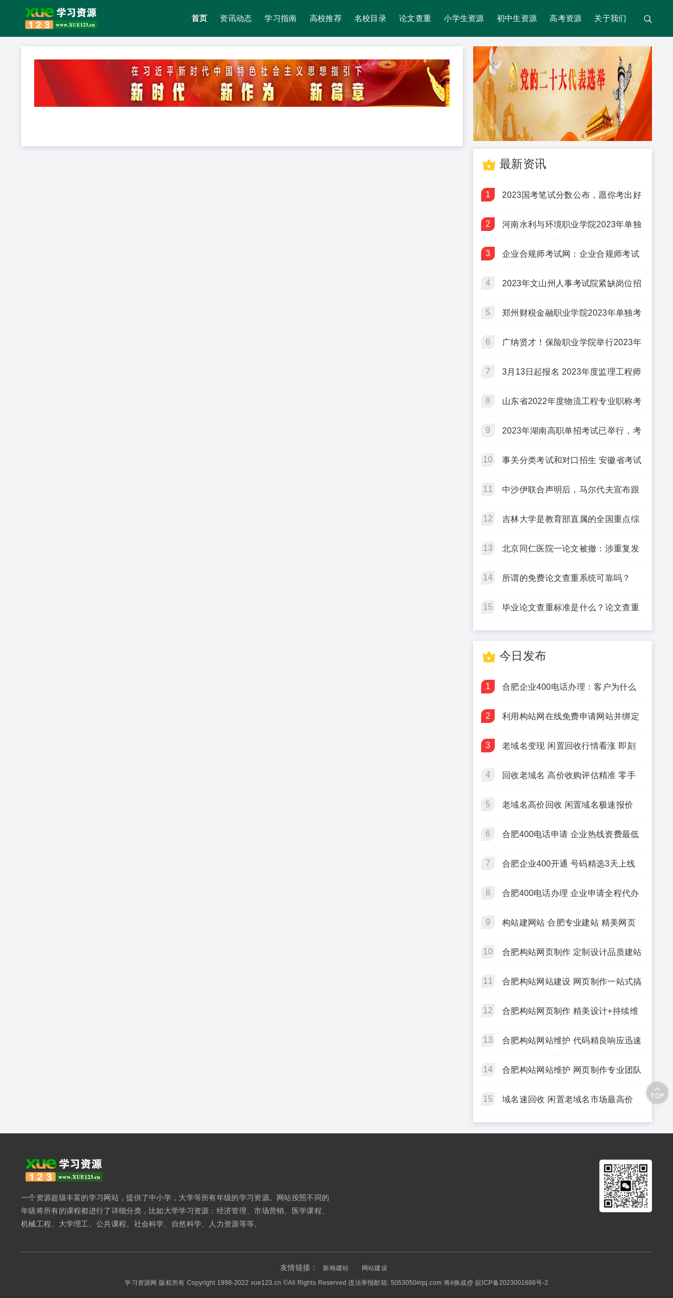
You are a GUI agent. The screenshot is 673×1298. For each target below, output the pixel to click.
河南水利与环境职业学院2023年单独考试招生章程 (571, 229)
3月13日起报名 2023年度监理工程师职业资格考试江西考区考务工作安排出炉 (571, 376)
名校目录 (370, 18)
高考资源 (565, 18)
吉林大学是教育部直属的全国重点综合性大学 (570, 524)
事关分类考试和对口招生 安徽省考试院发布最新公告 (572, 465)
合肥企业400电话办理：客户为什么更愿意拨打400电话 (569, 691)
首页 (199, 18)
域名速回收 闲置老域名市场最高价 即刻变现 (567, 1104)
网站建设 (375, 1268)
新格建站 (336, 1268)
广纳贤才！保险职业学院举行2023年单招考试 (571, 347)
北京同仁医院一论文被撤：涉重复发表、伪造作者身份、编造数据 (570, 553)
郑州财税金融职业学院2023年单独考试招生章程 (571, 317)
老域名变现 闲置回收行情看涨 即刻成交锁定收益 (569, 750)
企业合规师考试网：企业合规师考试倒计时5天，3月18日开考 (570, 258)
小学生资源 (464, 18)
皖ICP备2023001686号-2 (511, 1282)
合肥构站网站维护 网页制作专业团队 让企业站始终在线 (572, 1074)
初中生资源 (517, 18)
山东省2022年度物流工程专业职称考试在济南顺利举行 (571, 406)
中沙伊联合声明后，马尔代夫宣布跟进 (570, 494)
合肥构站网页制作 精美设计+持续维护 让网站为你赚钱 (570, 1016)
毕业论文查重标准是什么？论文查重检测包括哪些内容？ (570, 612)
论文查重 (415, 18)
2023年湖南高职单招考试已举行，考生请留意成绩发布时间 (571, 435)
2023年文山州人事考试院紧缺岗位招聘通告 (571, 288)
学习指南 (280, 18)
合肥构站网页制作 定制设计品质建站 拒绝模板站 (572, 957)
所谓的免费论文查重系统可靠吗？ (566, 577)
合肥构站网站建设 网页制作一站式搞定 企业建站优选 (572, 986)
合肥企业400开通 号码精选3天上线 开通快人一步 (568, 868)
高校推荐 (326, 18)
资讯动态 (236, 18)
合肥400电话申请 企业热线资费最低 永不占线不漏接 (570, 839)
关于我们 (610, 18)
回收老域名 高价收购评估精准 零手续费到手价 (569, 780)
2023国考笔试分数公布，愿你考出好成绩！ (571, 199)
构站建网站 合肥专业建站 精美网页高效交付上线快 (569, 927)
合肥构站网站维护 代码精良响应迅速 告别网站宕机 (572, 1045)
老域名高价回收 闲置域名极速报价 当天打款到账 (567, 809)
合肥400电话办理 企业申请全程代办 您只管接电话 (570, 898)
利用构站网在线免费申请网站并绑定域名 (570, 721)
